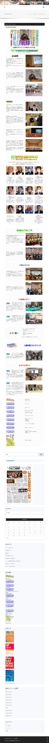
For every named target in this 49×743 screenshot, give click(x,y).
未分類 (7, 730)
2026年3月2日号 (8, 705)
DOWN (47, 741)
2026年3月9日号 (8, 702)
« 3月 (7, 538)
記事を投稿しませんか (9, 555)
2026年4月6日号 (8, 694)
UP (47, 738)
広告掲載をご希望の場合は (10, 558)
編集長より (8, 553)
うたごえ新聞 (33, 14)
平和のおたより (16, 118)
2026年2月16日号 (9, 713)
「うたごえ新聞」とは (9, 547)
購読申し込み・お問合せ (10, 563)
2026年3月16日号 (9, 699)
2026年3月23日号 (9, 697)
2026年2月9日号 (8, 715)
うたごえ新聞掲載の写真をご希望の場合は (13, 561)
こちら (29, 432)
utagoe (7, 24)
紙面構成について (9, 550)
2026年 (7, 707)
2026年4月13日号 (9, 692)
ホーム (28, 14)
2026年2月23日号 (9, 710)
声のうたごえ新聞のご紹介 (10, 566)
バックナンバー (8, 728)
